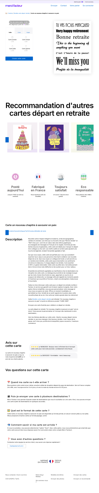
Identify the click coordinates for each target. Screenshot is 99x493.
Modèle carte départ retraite (22, 13)
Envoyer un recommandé (82, 479)
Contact (63, 6)
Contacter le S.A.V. (16, 446)
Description (10, 231)
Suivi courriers (22, 475)
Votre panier (75, 6)
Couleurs (32, 231)
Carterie (10, 13)
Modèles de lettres (57, 475)
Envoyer (54, 6)
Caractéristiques (19, 231)
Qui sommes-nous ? (42, 481)
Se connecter (88, 6)
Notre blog (39, 475)
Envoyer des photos (57, 479)
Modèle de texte (40, 231)
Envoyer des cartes (80, 475)
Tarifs (27, 231)
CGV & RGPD (9, 479)
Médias (38, 476)
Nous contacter (10, 475)
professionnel (87, 2)
